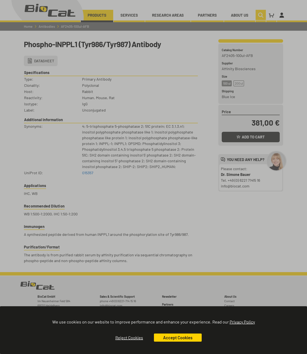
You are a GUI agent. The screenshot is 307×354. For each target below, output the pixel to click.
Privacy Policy (242, 321)
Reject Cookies (129, 337)
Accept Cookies (178, 337)
